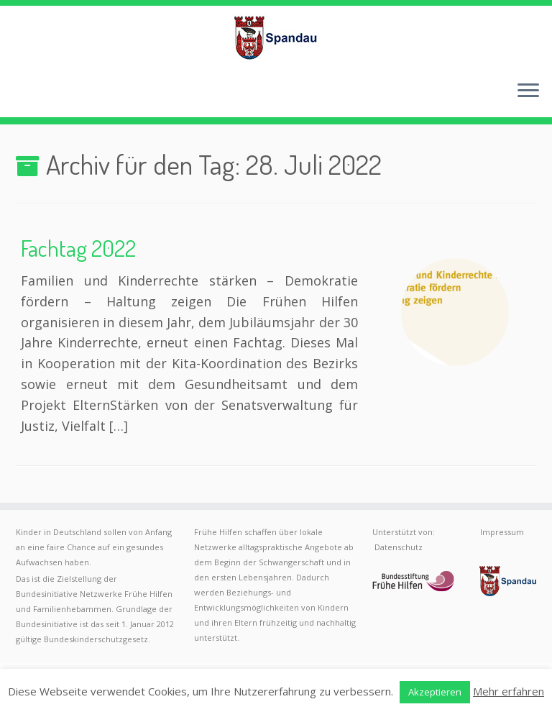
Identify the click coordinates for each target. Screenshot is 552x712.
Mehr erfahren (508, 691)
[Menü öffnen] (528, 91)
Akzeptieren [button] (434, 691)
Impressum (502, 531)
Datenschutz (398, 547)
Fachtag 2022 (78, 248)
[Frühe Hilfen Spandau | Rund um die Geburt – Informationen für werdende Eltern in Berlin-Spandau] (276, 37)
